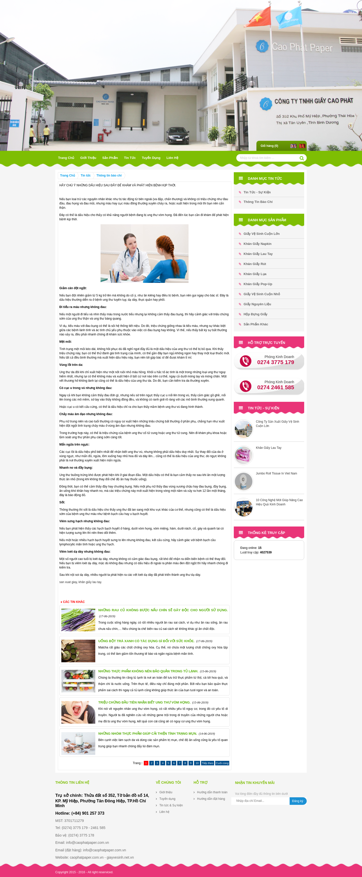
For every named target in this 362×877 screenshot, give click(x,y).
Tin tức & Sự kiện (171, 805)
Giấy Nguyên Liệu (255, 304)
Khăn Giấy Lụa (252, 274)
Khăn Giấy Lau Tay (256, 254)
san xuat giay (68, 582)
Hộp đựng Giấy (253, 314)
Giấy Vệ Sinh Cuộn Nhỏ (259, 294)
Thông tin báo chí (109, 175)
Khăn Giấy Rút (252, 264)
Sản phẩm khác (253, 324)
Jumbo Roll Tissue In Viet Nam (276, 473)
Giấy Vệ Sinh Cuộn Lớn (259, 234)
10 (197, 763)
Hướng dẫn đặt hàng (211, 799)
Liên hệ (172, 158)
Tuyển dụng (151, 158)
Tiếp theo (207, 763)
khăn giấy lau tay (90, 582)
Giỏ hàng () (269, 146)
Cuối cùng (222, 763)
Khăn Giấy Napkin (255, 244)
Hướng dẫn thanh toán (212, 792)
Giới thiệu (88, 158)
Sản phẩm (110, 158)
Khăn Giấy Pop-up (255, 284)
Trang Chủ (66, 158)
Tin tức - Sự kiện (255, 192)
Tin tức (130, 158)
